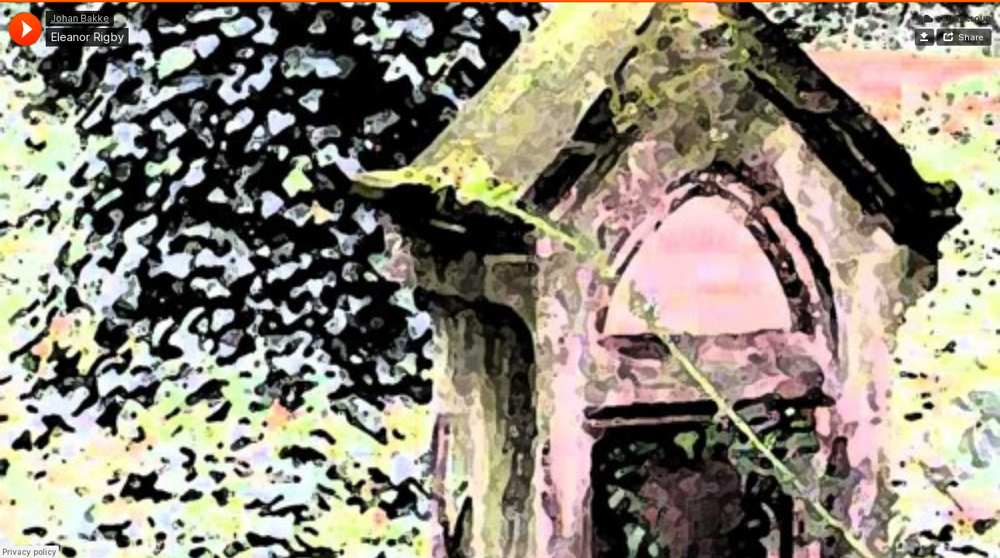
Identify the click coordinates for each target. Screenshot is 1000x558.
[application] (25, 29)
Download (924, 37)
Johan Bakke (79, 18)
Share (971, 37)
